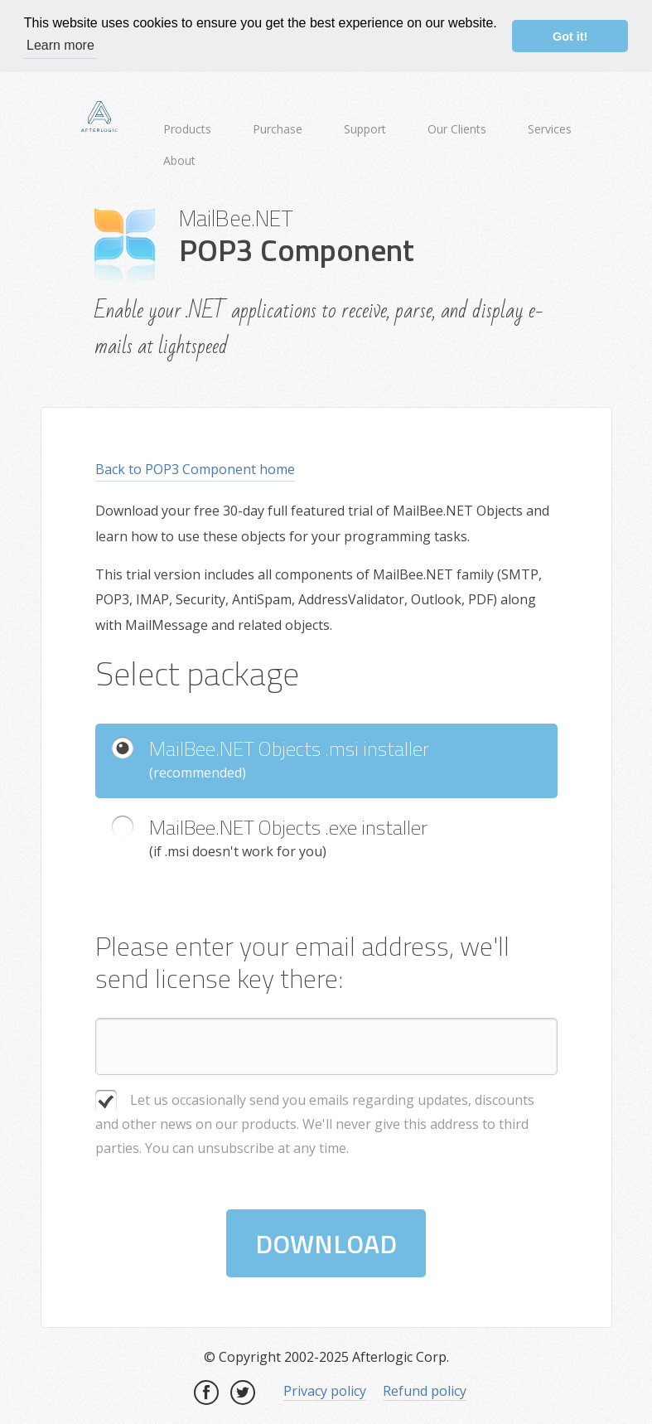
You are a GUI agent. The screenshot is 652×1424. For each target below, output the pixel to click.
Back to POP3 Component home (195, 467)
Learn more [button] (60, 45)
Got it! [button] (570, 36)
